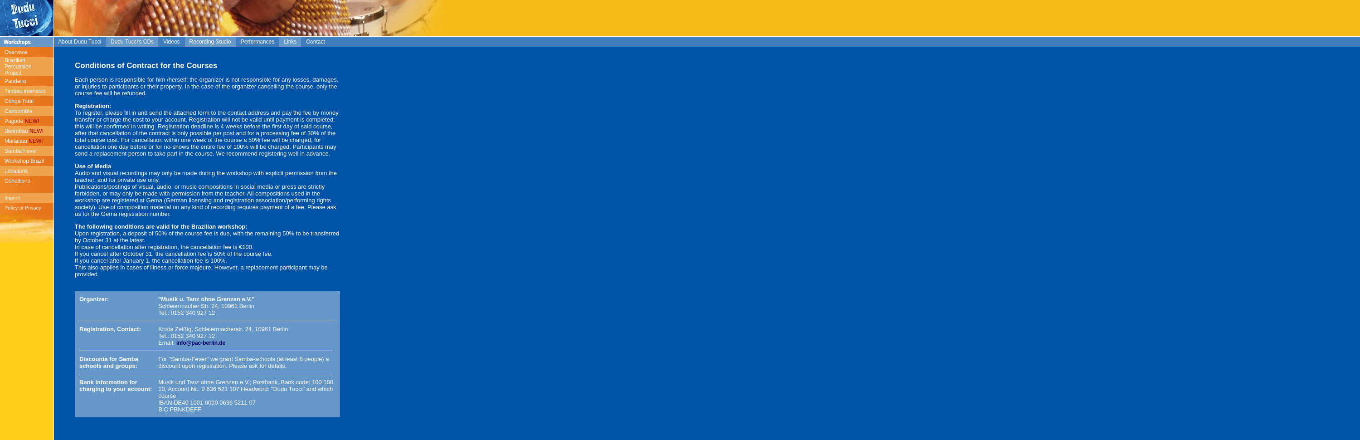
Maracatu (24, 141)
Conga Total (19, 101)
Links (290, 42)
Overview (16, 52)
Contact (315, 42)
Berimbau (24, 131)
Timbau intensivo (25, 91)
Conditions (17, 181)
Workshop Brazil (24, 161)
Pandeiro (15, 81)
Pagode (22, 121)
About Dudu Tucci (80, 42)
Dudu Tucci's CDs (132, 42)
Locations (16, 171)
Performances (257, 42)
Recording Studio (210, 42)
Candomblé (18, 111)
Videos (171, 42)
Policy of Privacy (23, 207)
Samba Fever (21, 151)
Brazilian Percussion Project (15, 66)
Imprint (12, 197)
